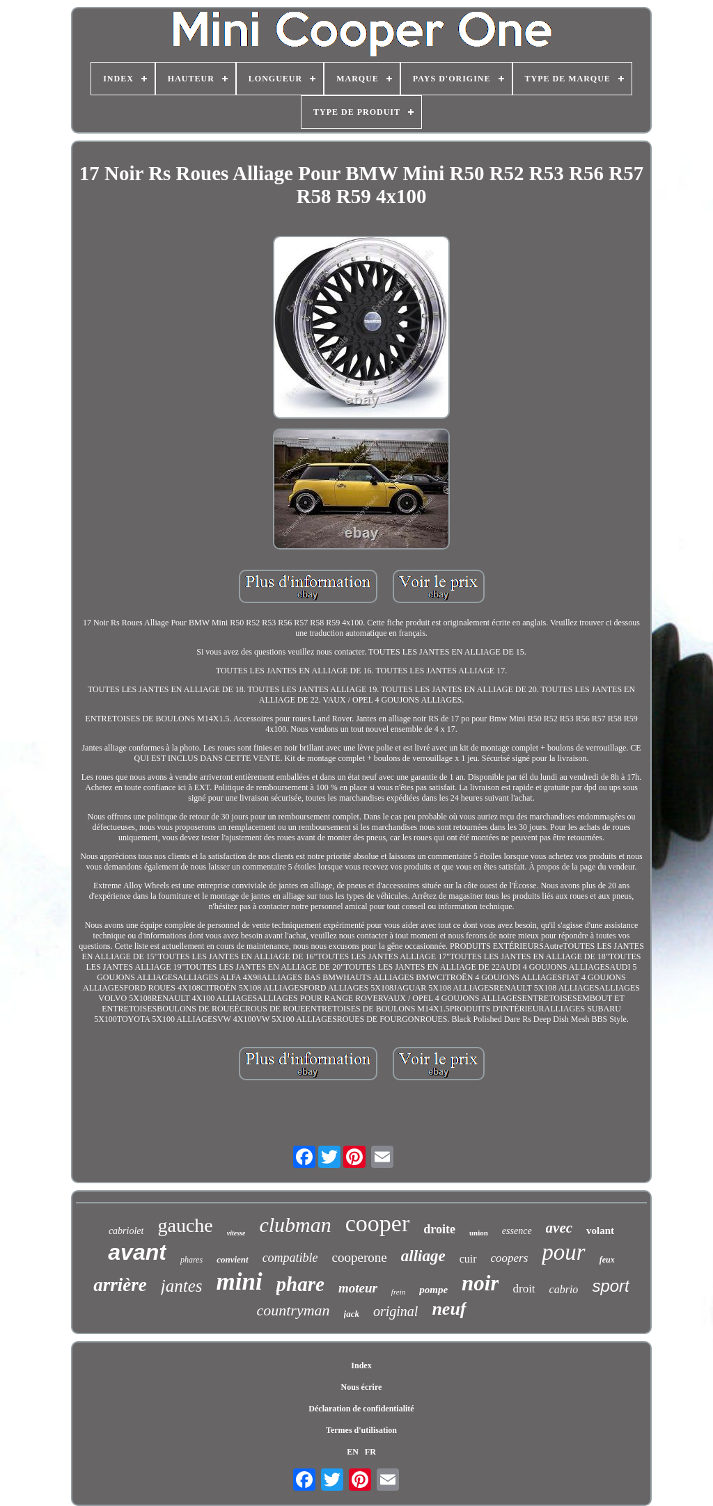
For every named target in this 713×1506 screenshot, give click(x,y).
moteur (357, 1288)
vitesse (236, 1233)
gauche (184, 1225)
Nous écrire (361, 1387)
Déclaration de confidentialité (361, 1408)
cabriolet (126, 1231)
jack (351, 1313)
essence (517, 1231)
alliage (423, 1256)
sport (610, 1285)
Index (361, 1365)
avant (137, 1252)
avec (559, 1227)
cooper (377, 1223)
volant (600, 1230)
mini (239, 1281)
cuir (468, 1259)
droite (439, 1229)
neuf (449, 1309)
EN (353, 1452)
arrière (120, 1284)
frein (398, 1292)
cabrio (564, 1289)
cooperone (359, 1257)
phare (300, 1284)
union (478, 1232)
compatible (290, 1258)
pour (563, 1252)
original (395, 1311)
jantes (182, 1285)
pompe (433, 1289)
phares (191, 1260)
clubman (295, 1224)
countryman (292, 1310)
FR (370, 1452)
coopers (509, 1258)
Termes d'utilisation (361, 1430)
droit (523, 1288)
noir (480, 1283)
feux (607, 1260)
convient (233, 1259)
